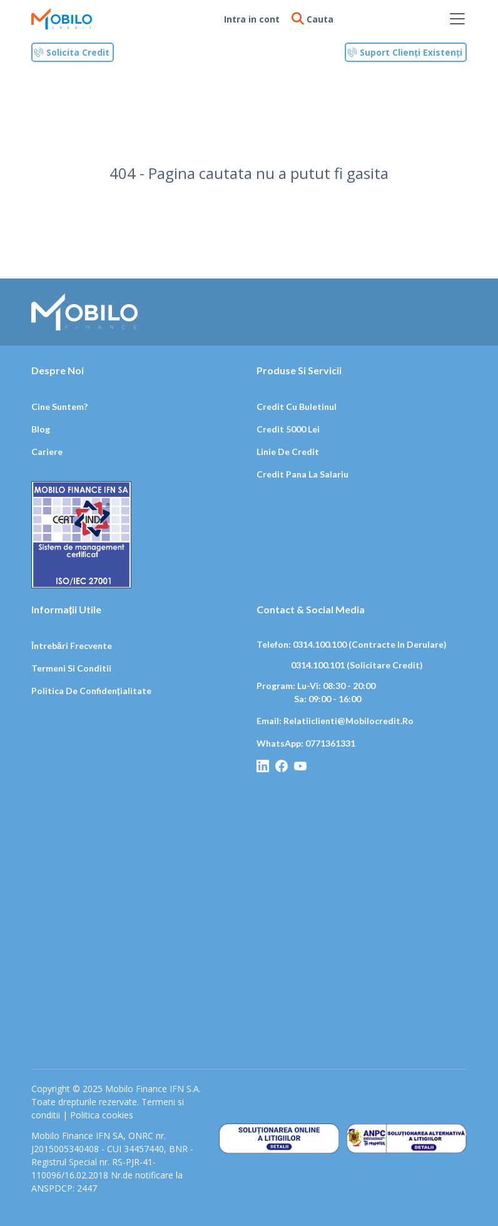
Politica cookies (101, 1115)
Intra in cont (252, 19)
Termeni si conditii (71, 668)
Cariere (47, 451)
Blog (40, 429)
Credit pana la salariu (302, 474)
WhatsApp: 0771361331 (306, 743)
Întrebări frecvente (71, 645)
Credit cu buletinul (297, 406)
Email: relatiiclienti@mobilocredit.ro (335, 720)
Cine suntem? (59, 406)
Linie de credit (288, 451)
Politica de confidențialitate (91, 690)
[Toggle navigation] (457, 18)
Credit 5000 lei (288, 429)
